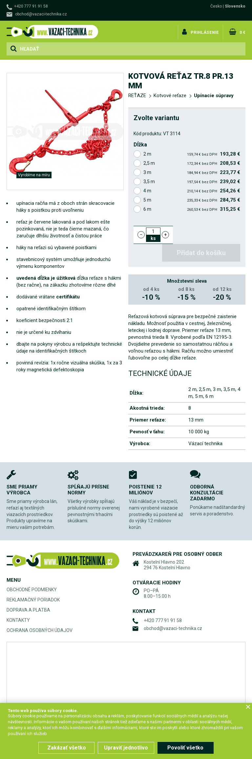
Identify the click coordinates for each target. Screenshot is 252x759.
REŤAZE (137, 95)
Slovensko (235, 6)
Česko (216, 6)
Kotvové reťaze (170, 95)
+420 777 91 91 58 (31, 6)
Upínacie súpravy (214, 95)
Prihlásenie (206, 30)
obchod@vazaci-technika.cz (41, 14)
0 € (242, 30)
